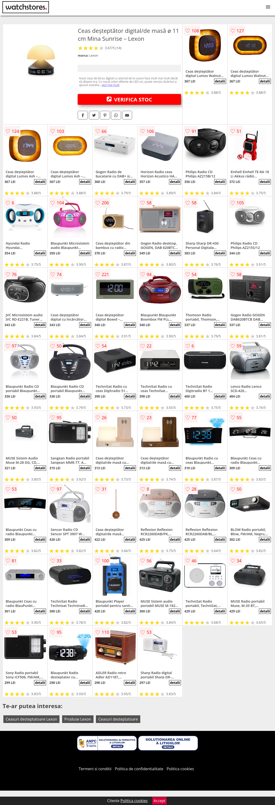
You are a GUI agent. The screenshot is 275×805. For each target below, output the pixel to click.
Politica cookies (180, 768)
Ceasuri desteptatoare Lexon (31, 719)
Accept (159, 800)
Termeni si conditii (95, 768)
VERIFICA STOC (129, 99)
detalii (220, 81)
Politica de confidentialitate (139, 768)
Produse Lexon (77, 719)
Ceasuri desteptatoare (118, 719)
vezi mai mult (110, 85)
